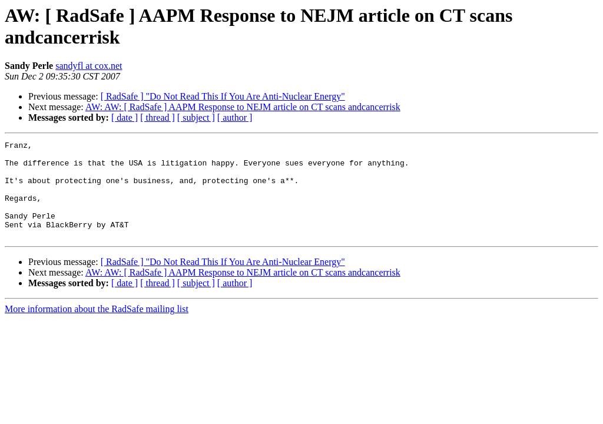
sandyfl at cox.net (88, 66)
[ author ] (235, 117)
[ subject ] (196, 117)
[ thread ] (157, 117)
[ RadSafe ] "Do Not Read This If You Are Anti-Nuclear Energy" (223, 96)
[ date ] (124, 117)
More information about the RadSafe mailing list (96, 328)
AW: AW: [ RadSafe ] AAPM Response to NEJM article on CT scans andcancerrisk (242, 107)
